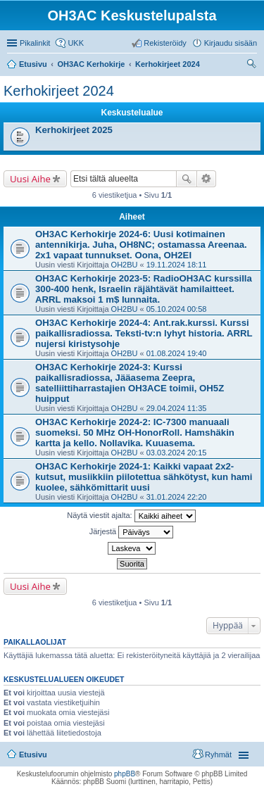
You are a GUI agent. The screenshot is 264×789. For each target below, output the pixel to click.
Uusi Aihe (30, 178)
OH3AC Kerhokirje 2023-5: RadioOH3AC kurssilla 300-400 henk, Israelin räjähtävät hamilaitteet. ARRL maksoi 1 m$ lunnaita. (143, 289)
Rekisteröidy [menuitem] (165, 43)
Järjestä (131, 532)
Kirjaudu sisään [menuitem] (230, 43)
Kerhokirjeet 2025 (74, 130)
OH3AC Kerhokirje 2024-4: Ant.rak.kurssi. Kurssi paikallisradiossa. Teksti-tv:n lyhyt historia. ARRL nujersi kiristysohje (143, 333)
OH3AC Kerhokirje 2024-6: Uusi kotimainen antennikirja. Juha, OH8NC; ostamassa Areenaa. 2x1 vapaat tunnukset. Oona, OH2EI (141, 244)
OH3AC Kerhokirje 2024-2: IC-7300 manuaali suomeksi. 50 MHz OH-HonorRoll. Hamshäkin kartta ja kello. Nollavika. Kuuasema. (134, 432)
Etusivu (33, 754)
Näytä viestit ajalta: (131, 516)
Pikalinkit (35, 43)
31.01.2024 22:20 (176, 497)
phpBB (124, 774)
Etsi (186, 178)
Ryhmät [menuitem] (218, 754)
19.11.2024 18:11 (176, 264)
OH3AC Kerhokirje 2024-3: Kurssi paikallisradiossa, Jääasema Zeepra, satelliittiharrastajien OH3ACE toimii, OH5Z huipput (129, 383)
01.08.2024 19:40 (176, 353)
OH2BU (124, 264)
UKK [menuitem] (76, 43)
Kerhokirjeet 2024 (59, 91)
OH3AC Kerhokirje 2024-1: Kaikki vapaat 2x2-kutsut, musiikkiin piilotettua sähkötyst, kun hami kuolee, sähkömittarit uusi (144, 477)
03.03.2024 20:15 (176, 452)
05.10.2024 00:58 (176, 309)
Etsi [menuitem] (253, 65)
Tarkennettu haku (206, 178)
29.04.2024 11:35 (176, 408)
